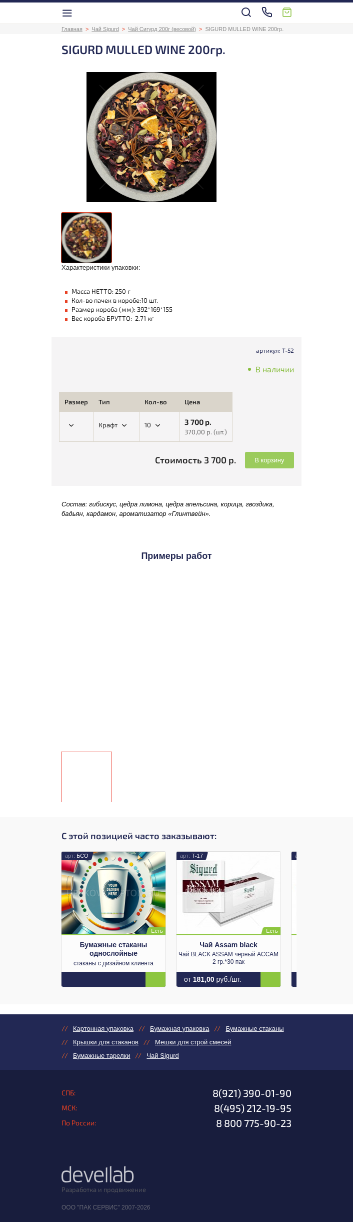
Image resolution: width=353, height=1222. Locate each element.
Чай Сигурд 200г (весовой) (162, 29)
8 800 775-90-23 (254, 1123)
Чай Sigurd (105, 29)
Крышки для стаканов (105, 1042)
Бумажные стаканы (255, 1028)
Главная (72, 29)
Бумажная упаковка (179, 1028)
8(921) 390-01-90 (252, 1093)
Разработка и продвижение (104, 1189)
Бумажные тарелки (101, 1055)
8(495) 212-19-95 (253, 1108)
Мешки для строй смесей (193, 1042)
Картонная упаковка (103, 1028)
